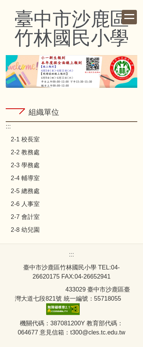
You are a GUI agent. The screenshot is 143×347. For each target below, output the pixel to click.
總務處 (30, 191)
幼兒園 (30, 230)
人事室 (30, 204)
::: (8, 126)
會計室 (30, 217)
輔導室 (30, 178)
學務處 (30, 165)
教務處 (30, 152)
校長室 (30, 139)
